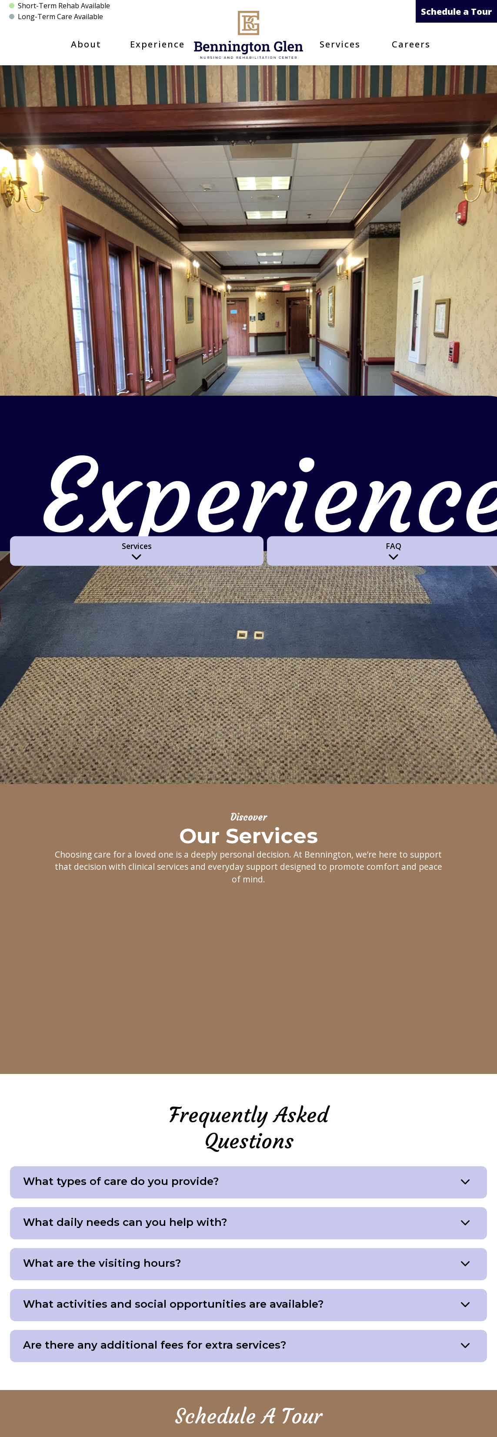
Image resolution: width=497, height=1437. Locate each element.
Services (340, 44)
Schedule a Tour (456, 11)
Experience (157, 44)
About (86, 44)
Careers (411, 44)
